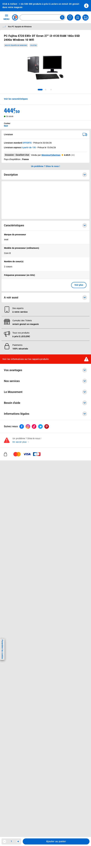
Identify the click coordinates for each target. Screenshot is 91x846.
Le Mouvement (45, 392)
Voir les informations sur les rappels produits (25, 359)
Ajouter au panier (56, 841)
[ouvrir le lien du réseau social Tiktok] (34, 426)
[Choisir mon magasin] (70, 17)
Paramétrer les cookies (2, 649)
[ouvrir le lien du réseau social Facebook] (21, 426)
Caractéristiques (45, 225)
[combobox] (42, 17)
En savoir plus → (21, 442)
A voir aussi (45, 297)
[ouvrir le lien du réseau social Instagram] (28, 426)
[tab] (40, 89)
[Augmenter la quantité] (18, 841)
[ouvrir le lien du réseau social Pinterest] (46, 426)
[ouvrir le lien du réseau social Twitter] (40, 426)
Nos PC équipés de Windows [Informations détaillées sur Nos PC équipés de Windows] (20, 27)
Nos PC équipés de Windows (16, 45)
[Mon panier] (85, 17)
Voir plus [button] (78, 285)
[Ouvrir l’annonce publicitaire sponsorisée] (45, 200)
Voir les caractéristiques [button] (16, 99)
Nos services (45, 381)
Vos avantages (45, 370)
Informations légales (45, 413)
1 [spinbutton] (11, 841)
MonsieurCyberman (50, 155)
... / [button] (4, 26)
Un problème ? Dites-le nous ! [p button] (45, 166)
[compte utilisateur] (78, 17)
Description (45, 174)
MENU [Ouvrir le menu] (6, 17)
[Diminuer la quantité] (4, 841)
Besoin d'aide (45, 402)
